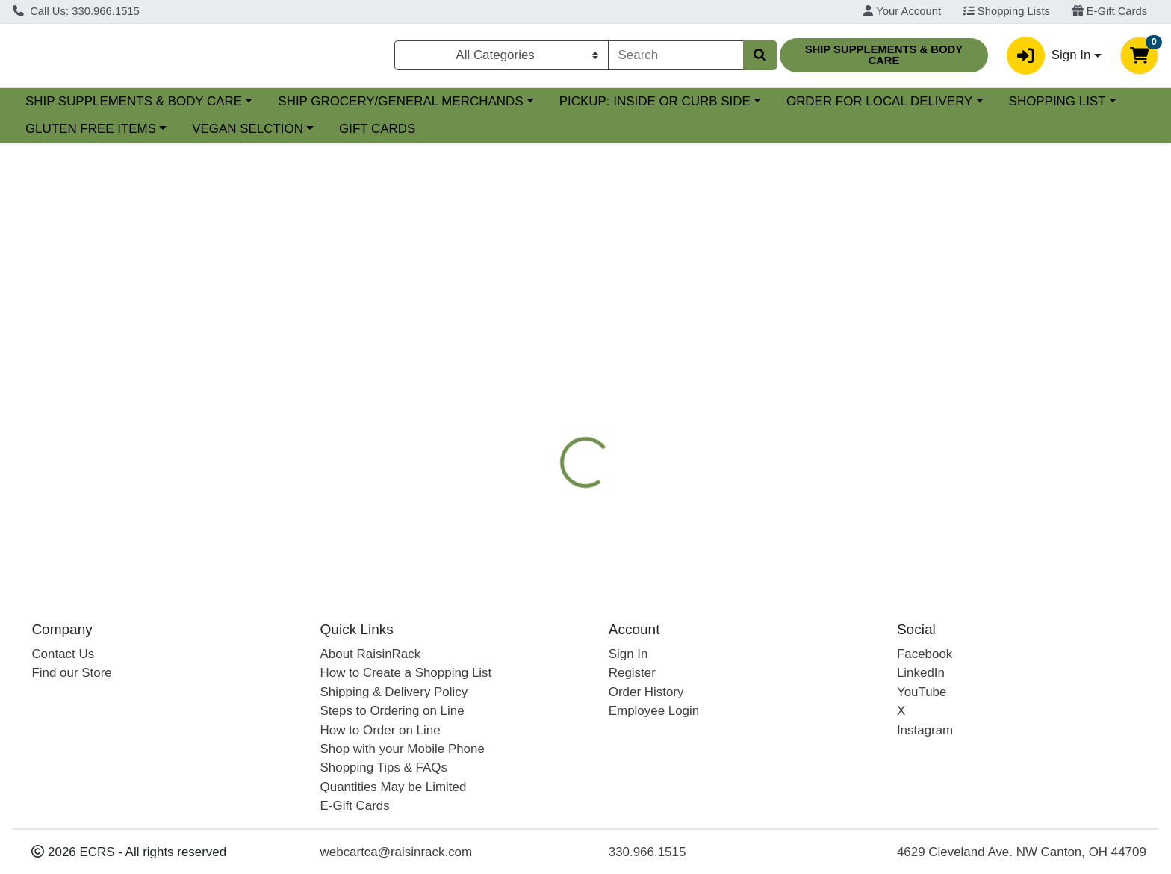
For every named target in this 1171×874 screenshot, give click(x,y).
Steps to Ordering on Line (392, 711)
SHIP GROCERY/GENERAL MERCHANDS (530, 107)
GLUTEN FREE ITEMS (223, 135)
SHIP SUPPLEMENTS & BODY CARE (263, 107)
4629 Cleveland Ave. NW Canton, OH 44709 (1021, 852)
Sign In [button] (1048, 59)
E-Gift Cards (1110, 11)
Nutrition (599, 370)
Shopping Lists (1006, 11)
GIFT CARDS (510, 135)
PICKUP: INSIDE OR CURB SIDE (784, 107)
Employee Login (654, 711)
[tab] (530, 370)
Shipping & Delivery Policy (394, 692)
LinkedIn (921, 673)
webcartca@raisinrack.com (396, 852)
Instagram (925, 730)
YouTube (922, 692)
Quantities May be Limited (393, 787)
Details (530, 370)
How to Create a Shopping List (406, 673)
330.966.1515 (647, 852)
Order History (646, 692)
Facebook (924, 654)
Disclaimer (677, 370)
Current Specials (72, 107)
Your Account (902, 11)
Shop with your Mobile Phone (402, 749)
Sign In (628, 654)
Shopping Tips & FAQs (383, 767)
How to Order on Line (380, 730)
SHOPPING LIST (73, 135)
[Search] (676, 58)
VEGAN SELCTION (380, 135)
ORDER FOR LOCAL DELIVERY (1009, 107)
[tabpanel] (829, 477)
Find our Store (71, 673)
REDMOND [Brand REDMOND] (677, 480)
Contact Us (62, 654)
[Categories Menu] (501, 58)
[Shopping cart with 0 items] (1139, 59)
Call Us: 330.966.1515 (76, 11)
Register (632, 673)
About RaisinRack (370, 654)
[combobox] (676, 58)
